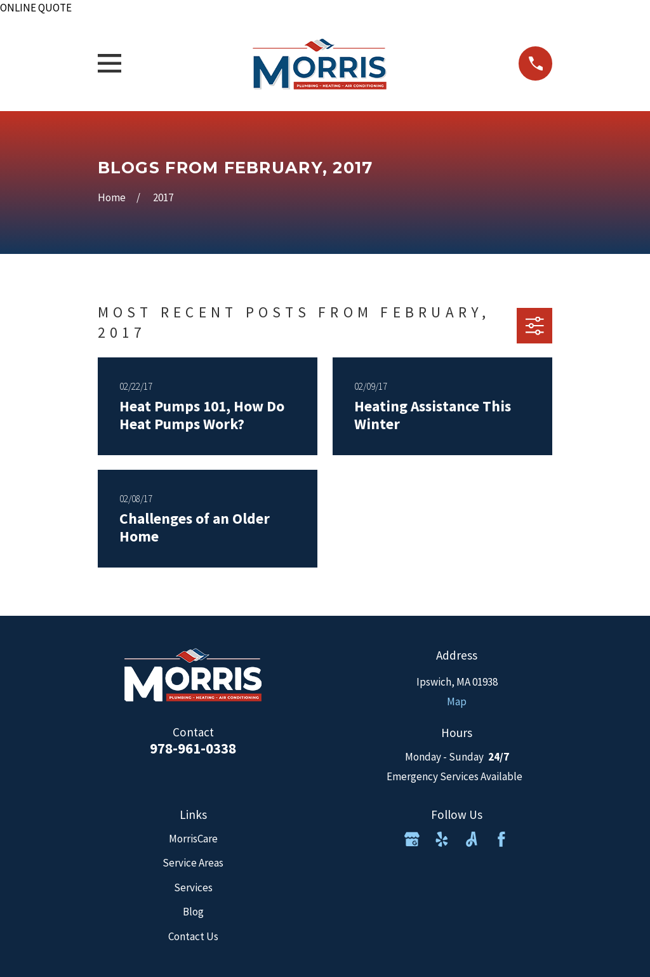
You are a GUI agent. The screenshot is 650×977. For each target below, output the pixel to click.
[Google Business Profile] (412, 839)
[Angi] (471, 839)
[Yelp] (441, 839)
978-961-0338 (193, 748)
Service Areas (192, 863)
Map (457, 701)
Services (193, 887)
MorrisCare (193, 839)
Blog (193, 912)
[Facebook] (501, 839)
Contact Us (193, 936)
